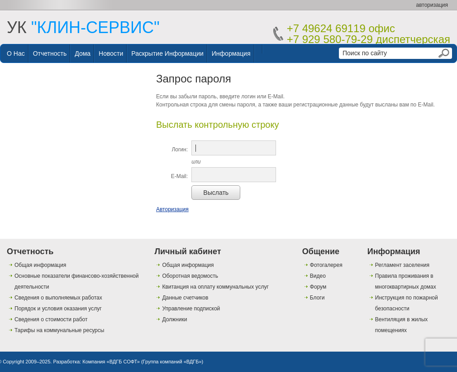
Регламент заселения (402, 265)
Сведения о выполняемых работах (58, 298)
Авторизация (172, 209)
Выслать (215, 192)
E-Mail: (179, 176)
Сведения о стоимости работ (50, 319)
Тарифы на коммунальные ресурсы (59, 330)
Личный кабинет (187, 251)
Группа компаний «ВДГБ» (172, 361)
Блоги (317, 298)
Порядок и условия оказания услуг (58, 308)
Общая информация (40, 265)
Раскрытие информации (167, 53)
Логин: (179, 149)
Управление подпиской (191, 308)
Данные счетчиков (185, 298)
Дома (82, 53)
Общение (320, 251)
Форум (318, 287)
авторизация (432, 5)
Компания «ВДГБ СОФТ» (111, 361)
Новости (111, 53)
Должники (174, 319)
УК (83, 27)
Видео (318, 276)
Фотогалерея (326, 265)
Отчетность (50, 53)
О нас (16, 53)
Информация (231, 53)
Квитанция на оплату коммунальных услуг (215, 287)
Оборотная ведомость (190, 276)
